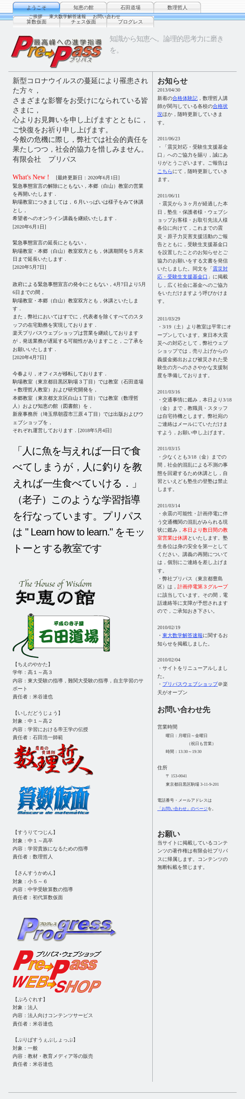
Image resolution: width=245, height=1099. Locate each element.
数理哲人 (177, 7)
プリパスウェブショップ (190, 684)
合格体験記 (185, 98)
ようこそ (36, 7)
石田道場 (130, 7)
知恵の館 (83, 7)
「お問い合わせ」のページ (182, 808)
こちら (164, 171)
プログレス (130, 21)
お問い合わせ (106, 16)
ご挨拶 (35, 16)
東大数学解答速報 (67, 16)
